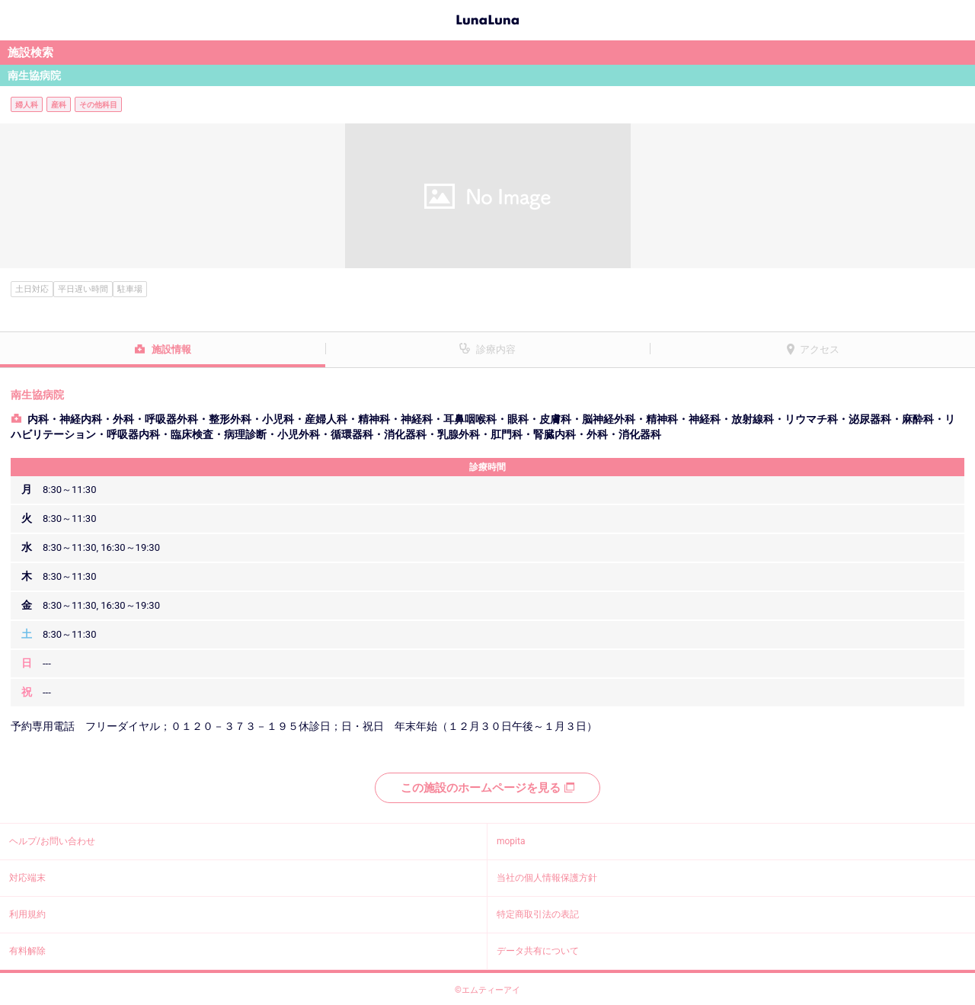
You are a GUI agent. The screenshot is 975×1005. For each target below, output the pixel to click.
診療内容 (496, 349)
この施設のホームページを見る (487, 788)
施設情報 (171, 349)
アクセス (819, 349)
